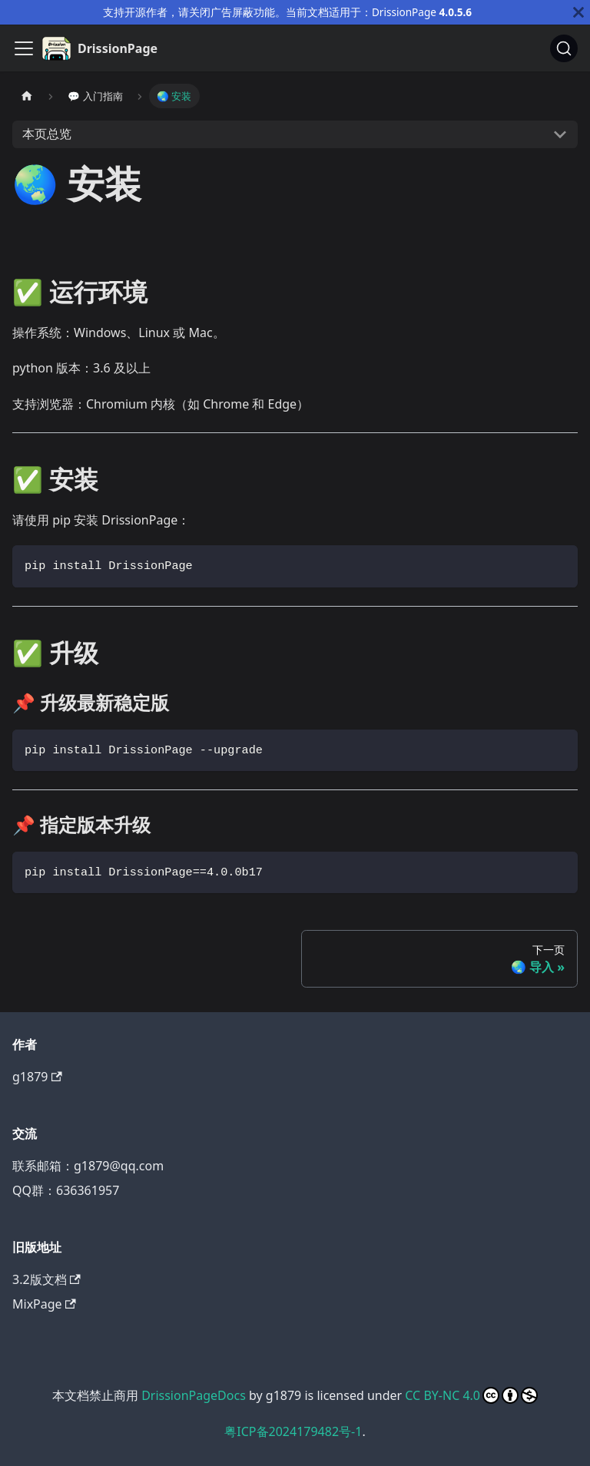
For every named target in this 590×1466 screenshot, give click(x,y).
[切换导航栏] (23, 48)
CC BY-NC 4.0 (471, 1395)
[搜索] (564, 48)
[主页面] (26, 96)
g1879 (37, 1076)
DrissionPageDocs (193, 1395)
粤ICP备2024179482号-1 (293, 1431)
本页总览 (46, 133)
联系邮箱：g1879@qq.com (88, 1165)
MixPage (44, 1304)
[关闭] (578, 12)
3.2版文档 (46, 1279)
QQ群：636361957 (65, 1190)
